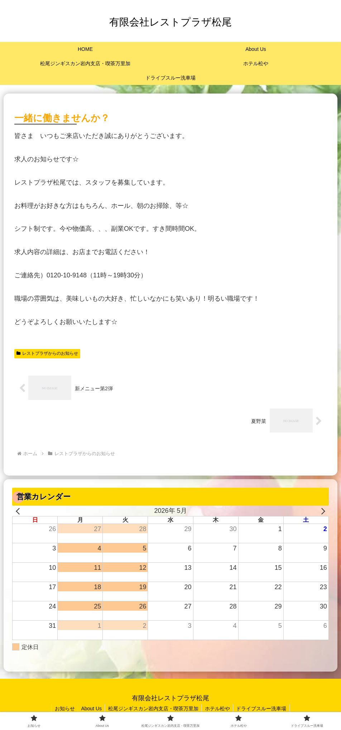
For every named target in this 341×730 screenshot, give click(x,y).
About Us (90, 708)
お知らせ (62, 708)
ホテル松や (218, 708)
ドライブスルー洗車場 (264, 708)
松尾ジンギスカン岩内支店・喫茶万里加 (153, 708)
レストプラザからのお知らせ (47, 353)
